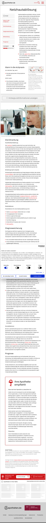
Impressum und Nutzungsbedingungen (17, 515)
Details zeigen (39, 272)
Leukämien (34, 196)
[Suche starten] (28, 477)
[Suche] (37, 2)
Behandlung (6, 36)
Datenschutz (32, 515)
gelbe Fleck (27, 54)
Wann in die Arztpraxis (6, 21)
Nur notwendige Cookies (8, 276)
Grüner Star (14, 344)
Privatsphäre (40, 515)
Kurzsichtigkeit (9, 175)
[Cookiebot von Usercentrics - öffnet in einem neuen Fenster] (39, 246)
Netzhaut (9, 146)
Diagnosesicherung (8, 31)
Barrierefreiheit (28, 518)
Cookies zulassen (37, 276)
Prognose (5, 42)
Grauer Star (28, 343)
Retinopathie (8, 186)
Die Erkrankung (7, 26)
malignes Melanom (25, 196)
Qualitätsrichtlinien (18, 518)
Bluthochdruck (33, 198)
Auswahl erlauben (23, 276)
